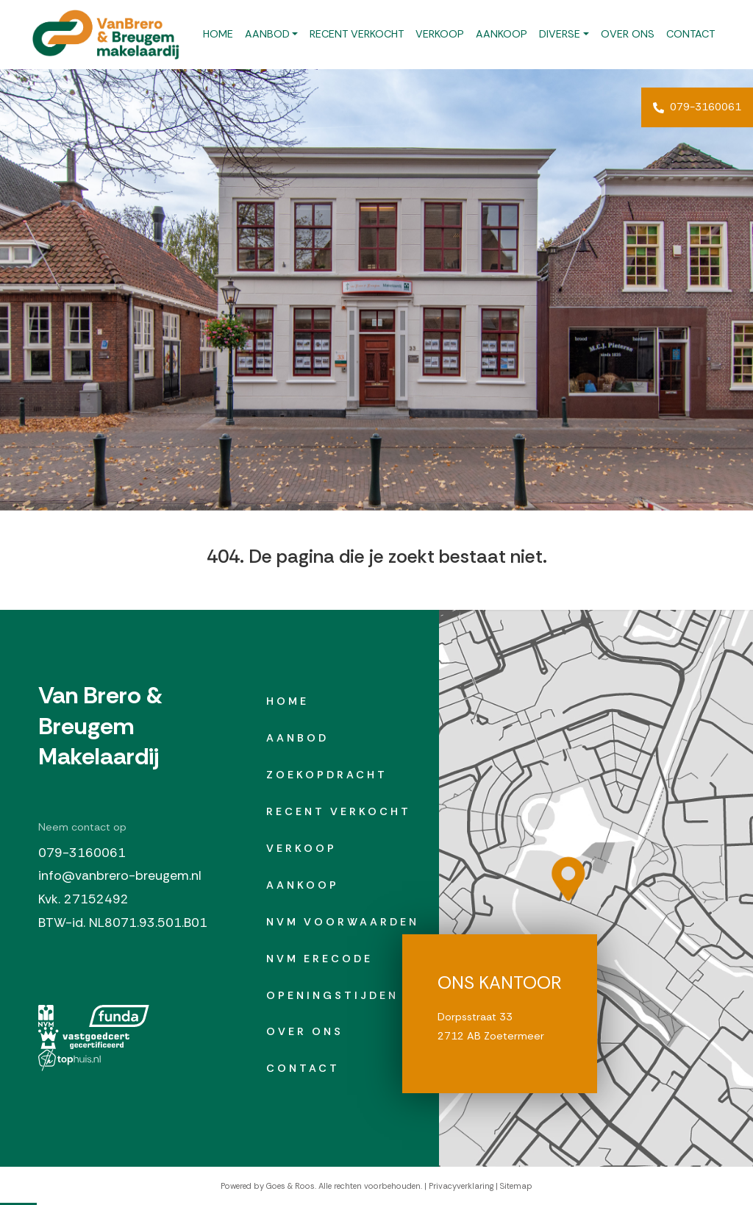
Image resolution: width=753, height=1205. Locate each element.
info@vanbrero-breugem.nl (119, 875)
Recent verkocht (357, 33)
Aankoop (501, 33)
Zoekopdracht (327, 774)
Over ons (627, 33)
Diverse (559, 33)
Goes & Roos (290, 1186)
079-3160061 (697, 106)
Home (218, 33)
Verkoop (439, 33)
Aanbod (267, 33)
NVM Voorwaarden (342, 921)
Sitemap (516, 1186)
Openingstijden (332, 995)
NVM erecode (319, 958)
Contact (690, 33)
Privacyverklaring (461, 1186)
